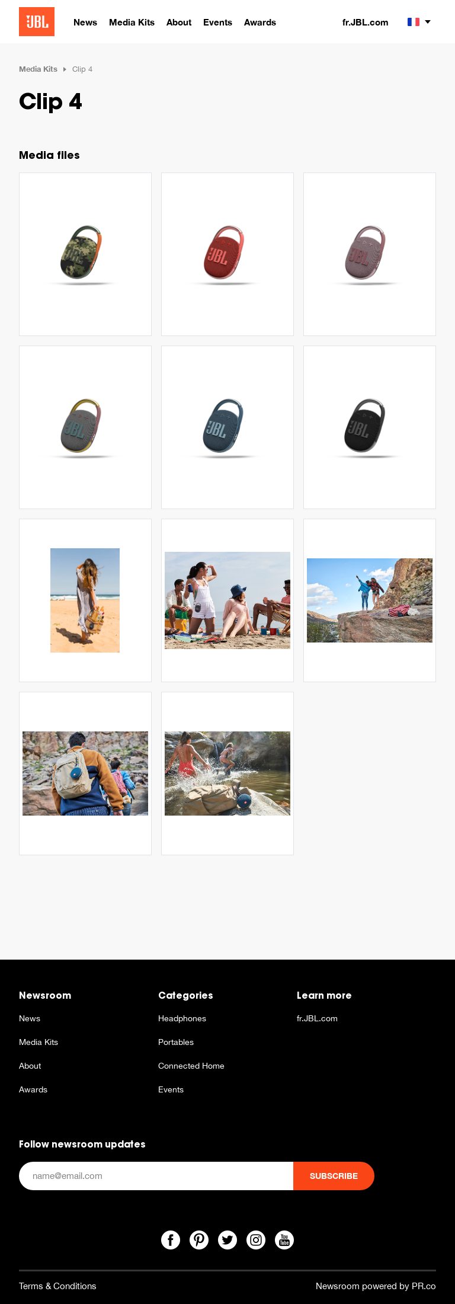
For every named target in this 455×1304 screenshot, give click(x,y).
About (30, 1065)
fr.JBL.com (365, 22)
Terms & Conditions (58, 1286)
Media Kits (38, 68)
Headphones (182, 1018)
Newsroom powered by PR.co (376, 1286)
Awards (33, 1089)
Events (171, 1089)
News (29, 1018)
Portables (176, 1042)
